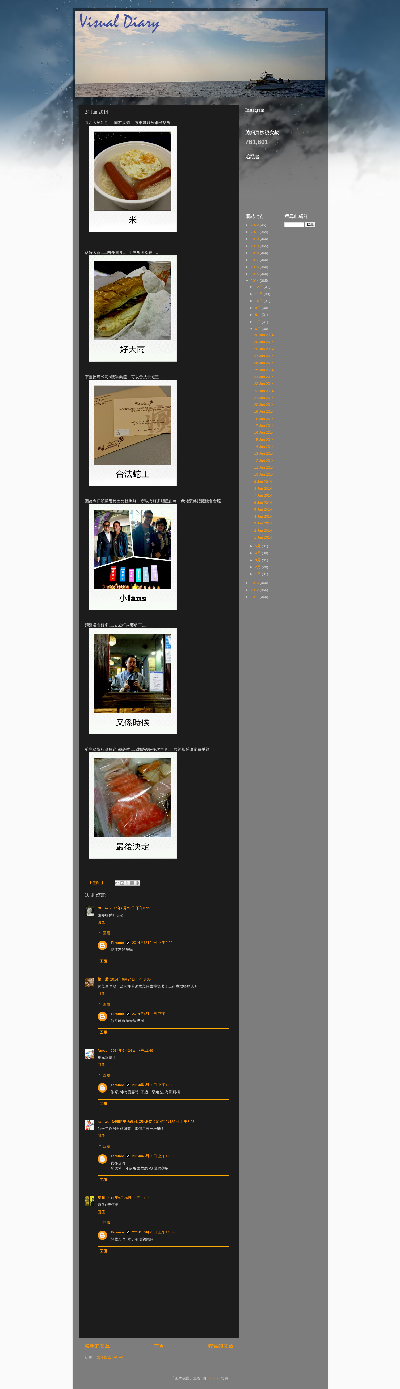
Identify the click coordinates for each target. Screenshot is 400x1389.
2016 (255, 267)
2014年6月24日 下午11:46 (132, 1050)
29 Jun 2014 (264, 342)
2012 (255, 590)
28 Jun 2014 (264, 349)
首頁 (159, 1346)
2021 (255, 232)
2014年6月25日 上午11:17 (128, 1198)
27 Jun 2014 (264, 356)
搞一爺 (103, 979)
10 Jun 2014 (264, 474)
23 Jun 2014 (264, 384)
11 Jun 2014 (264, 468)
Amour (103, 1050)
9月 (258, 308)
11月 (259, 294)
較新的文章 (97, 1346)
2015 (255, 274)
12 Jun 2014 (264, 461)
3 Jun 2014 (263, 523)
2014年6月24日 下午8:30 (130, 979)
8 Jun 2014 (263, 489)
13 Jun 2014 (264, 453)
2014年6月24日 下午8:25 (130, 908)
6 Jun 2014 (263, 503)
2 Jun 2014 (263, 530)
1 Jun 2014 (263, 537)
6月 (258, 329)
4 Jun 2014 (263, 516)
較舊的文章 (220, 1346)
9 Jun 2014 (263, 482)
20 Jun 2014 (264, 405)
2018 (255, 253)
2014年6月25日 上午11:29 (153, 1085)
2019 (255, 246)
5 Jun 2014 (263, 509)
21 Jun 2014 (264, 398)
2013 (255, 583)
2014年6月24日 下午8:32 (152, 1014)
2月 (258, 567)
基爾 (101, 1198)
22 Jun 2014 (264, 391)
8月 (258, 315)
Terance (117, 943)
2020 (255, 239)
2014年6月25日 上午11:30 (153, 1156)
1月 (258, 574)
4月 (258, 553)
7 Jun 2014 (263, 495)
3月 (258, 560)
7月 (258, 322)
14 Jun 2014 (264, 447)
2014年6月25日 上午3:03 (174, 1122)
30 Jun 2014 (264, 335)
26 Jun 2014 (264, 363)
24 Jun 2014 (264, 377)
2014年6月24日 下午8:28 (152, 943)
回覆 (101, 922)
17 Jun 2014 (264, 426)
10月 (259, 301)
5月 (258, 546)
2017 (255, 260)
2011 (255, 597)
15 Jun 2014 (264, 440)
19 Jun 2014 (264, 412)
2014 (255, 281)
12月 (259, 287)
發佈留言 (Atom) (109, 1357)
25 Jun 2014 (264, 370)
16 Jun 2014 (264, 433)
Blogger (213, 1378)
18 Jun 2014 (264, 419)
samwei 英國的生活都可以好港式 (125, 1122)
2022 (255, 225)
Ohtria (103, 908)
